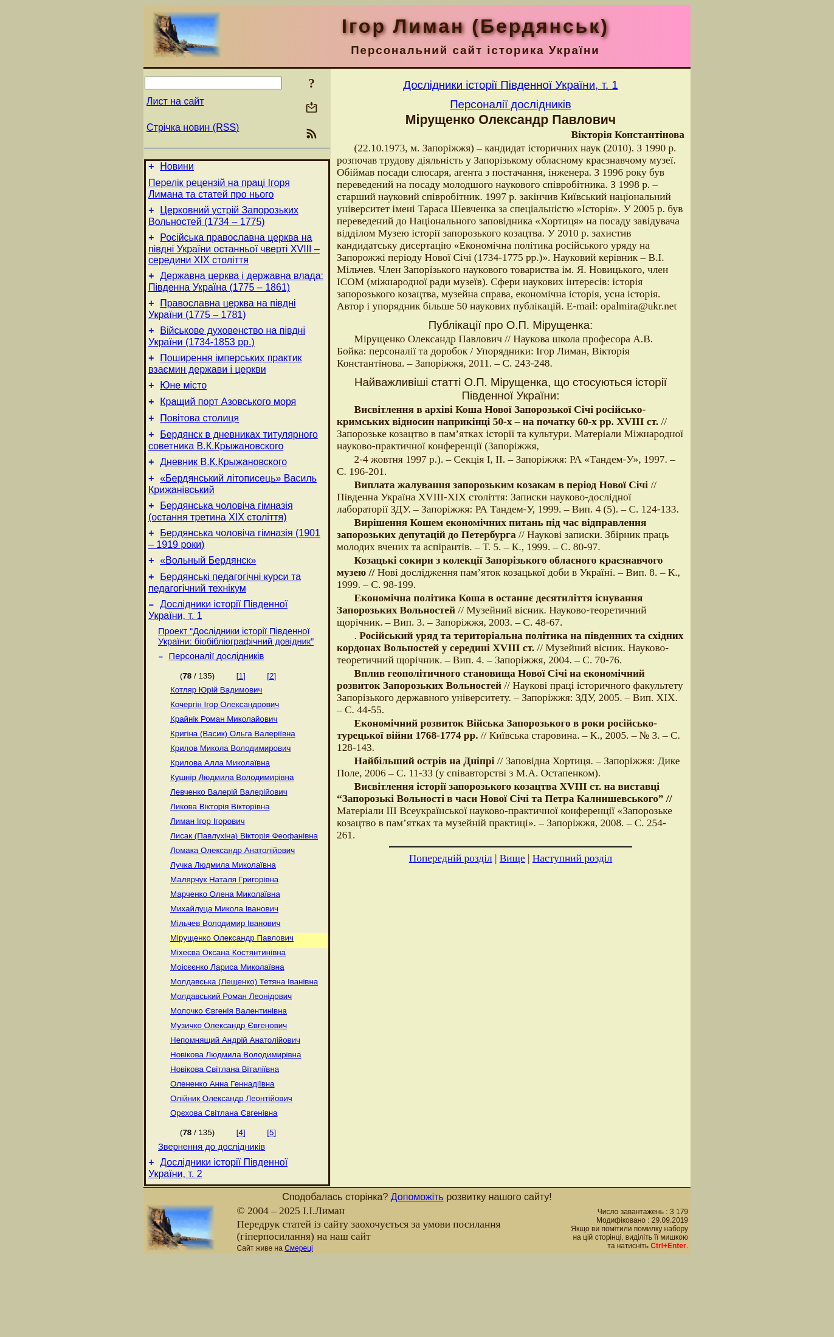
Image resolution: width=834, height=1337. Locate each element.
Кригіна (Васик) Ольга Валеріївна (232, 776)
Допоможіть (417, 1275)
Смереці (298, 1326)
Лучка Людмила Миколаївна (223, 919)
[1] (241, 714)
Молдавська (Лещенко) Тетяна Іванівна (244, 1045)
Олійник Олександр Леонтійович (231, 1171)
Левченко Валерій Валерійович (229, 840)
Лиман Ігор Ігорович (207, 871)
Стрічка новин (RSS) (192, 127)
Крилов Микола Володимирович (230, 792)
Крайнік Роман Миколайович (223, 760)
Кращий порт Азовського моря (228, 420)
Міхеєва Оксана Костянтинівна (228, 1013)
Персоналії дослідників (216, 694)
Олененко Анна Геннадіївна (222, 1156)
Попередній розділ (450, 858)
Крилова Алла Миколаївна (220, 808)
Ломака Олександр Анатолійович (232, 903)
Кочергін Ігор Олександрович (224, 745)
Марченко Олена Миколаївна (225, 950)
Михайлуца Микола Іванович (224, 966)
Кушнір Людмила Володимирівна (232, 824)
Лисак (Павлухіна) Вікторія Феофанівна (244, 887)
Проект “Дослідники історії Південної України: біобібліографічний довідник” (236, 673)
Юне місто (183, 401)
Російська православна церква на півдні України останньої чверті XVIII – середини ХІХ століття (234, 256)
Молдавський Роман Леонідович (231, 1061)
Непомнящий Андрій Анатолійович (235, 1108)
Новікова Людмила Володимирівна (235, 1124)
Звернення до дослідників (211, 1223)
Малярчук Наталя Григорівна (224, 934)
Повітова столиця (199, 438)
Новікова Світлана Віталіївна (224, 1140)
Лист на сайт (175, 101)
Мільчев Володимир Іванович (225, 982)
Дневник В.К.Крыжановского (223, 485)
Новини (177, 168)
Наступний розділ (572, 858)
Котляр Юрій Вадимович (216, 729)
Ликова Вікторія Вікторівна (220, 855)
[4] (241, 1207)
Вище (512, 858)
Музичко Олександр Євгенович (228, 1092)
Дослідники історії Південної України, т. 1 (510, 84)
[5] (271, 1207)
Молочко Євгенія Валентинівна (228, 1077)
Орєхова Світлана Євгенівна (224, 1187)
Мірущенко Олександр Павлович (232, 998)
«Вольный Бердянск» (208, 591)
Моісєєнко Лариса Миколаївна (227, 1029)
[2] (271, 714)
